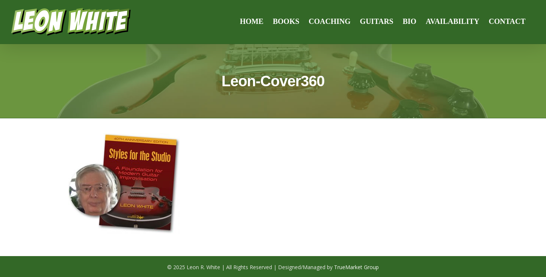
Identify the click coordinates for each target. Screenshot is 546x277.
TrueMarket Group (356, 267)
